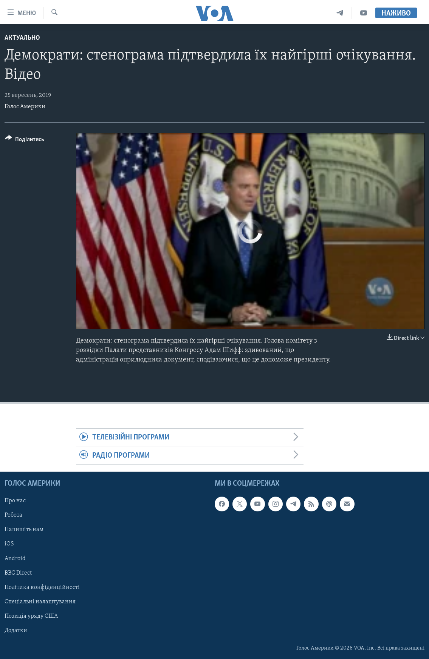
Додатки (16, 631)
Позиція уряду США (31, 616)
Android (15, 559)
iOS (9, 544)
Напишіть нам (24, 530)
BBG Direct (18, 573)
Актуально (22, 38)
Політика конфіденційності (42, 587)
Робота (13, 516)
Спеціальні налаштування (40, 602)
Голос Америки (25, 107)
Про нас (15, 501)
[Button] (24, 140)
